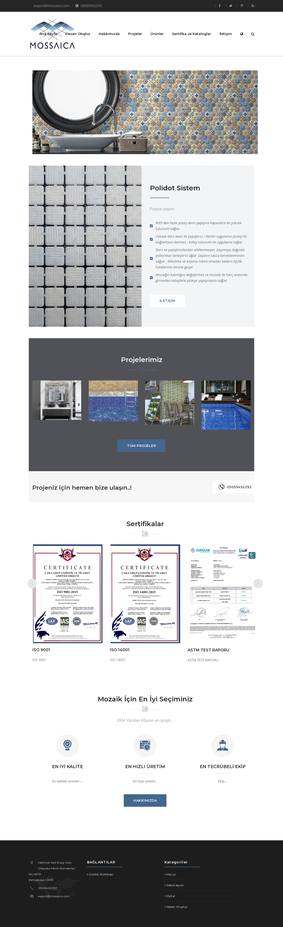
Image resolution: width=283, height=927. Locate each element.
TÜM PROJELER (141, 446)
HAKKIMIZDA (145, 800)
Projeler (135, 33)
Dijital (170, 896)
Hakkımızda (109, 33)
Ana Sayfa (48, 33)
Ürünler (157, 33)
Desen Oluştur (77, 33)
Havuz (171, 874)
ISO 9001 (41, 650)
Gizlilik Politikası (101, 874)
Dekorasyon (175, 885)
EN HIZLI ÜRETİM (145, 766)
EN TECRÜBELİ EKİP (223, 766)
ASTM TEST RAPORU (208, 650)
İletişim (225, 33)
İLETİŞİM (167, 301)
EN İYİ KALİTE (67, 766)
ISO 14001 (120, 650)
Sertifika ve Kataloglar (191, 33)
